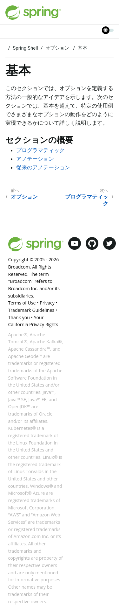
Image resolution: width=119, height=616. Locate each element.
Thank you (19, 317)
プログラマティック (40, 150)
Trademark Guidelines (31, 310)
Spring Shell (25, 48)
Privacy (47, 303)
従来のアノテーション (43, 167)
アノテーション (35, 159)
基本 (82, 48)
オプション (57, 48)
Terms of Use (22, 303)
